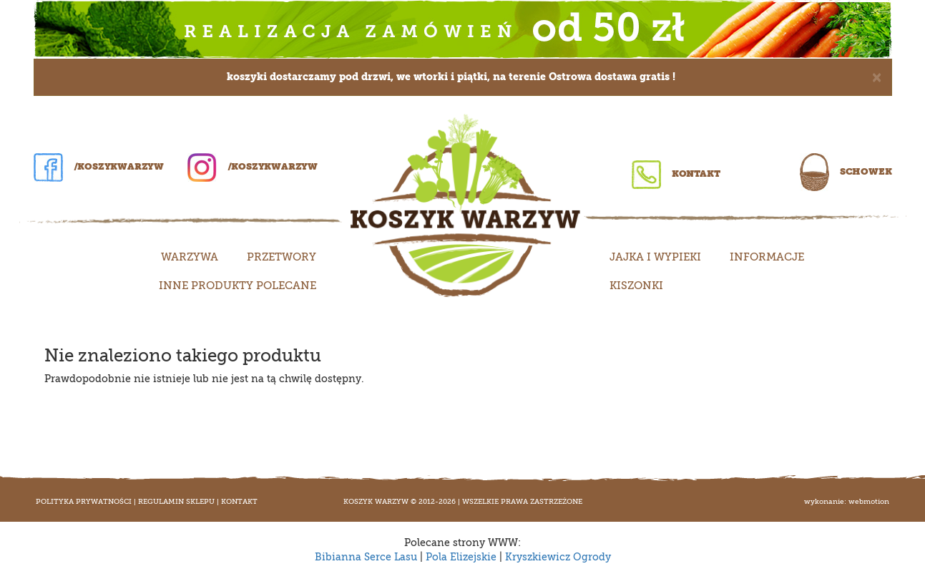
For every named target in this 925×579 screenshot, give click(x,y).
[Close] (876, 76)
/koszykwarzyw (99, 166)
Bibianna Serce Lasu (366, 557)
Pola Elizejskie (461, 557)
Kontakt (676, 173)
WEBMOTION (868, 501)
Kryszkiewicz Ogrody (558, 557)
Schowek (846, 171)
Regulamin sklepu (176, 501)
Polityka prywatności (84, 501)
